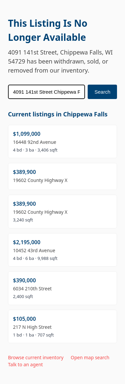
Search (102, 92)
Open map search (90, 357)
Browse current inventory (35, 357)
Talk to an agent (25, 364)
